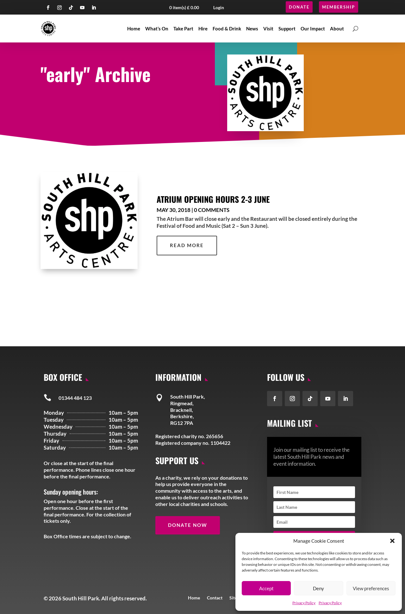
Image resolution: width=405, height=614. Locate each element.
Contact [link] (214, 597)
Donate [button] (299, 7)
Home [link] (133, 28)
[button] (392, 541)
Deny (318, 588)
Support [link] (287, 28)
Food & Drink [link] (227, 28)
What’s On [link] (156, 28)
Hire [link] (203, 28)
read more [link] (187, 245)
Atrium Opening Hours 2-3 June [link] (213, 199)
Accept (266, 588)
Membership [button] (338, 7)
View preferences (371, 588)
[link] (89, 220)
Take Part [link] (183, 28)
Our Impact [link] (313, 28)
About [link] (337, 28)
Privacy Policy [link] (303, 602)
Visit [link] (268, 28)
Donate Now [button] (187, 525)
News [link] (252, 28)
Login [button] (218, 7)
